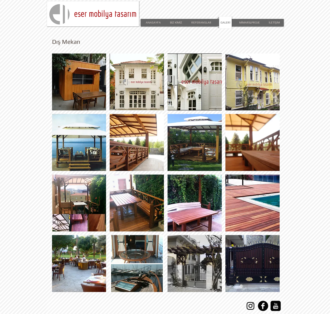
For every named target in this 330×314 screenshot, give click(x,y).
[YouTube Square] (275, 306)
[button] (79, 82)
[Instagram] (250, 306)
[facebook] (263, 306)
